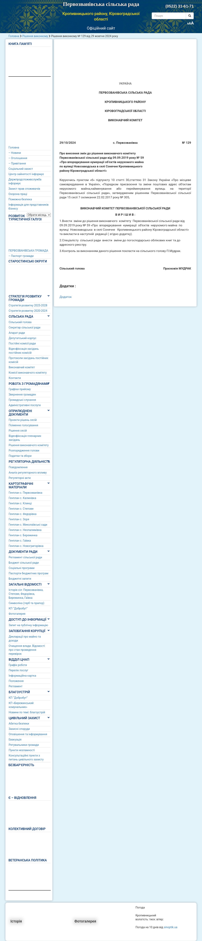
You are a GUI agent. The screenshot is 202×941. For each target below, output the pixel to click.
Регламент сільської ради (25, 557)
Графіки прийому (20, 389)
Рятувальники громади (24, 744)
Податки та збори (20, 455)
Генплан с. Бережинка (23, 535)
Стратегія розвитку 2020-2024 (28, 310)
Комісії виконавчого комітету (28, 372)
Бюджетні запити (20, 578)
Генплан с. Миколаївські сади (28, 524)
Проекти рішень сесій (23, 420)
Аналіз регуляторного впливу (28, 472)
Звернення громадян (22, 394)
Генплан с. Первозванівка (25, 492)
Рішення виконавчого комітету (29, 445)
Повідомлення (18, 467)
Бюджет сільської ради (24, 562)
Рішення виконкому (35, 36)
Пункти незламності (22, 750)
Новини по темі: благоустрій (27, 712)
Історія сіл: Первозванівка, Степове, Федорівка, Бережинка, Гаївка (26, 593)
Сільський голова (20, 322)
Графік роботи (18, 665)
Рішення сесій (18, 430)
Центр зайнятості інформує (26, 174)
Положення (16, 681)
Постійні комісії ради (22, 343)
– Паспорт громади (21, 255)
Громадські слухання (22, 399)
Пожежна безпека (20, 199)
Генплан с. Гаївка (20, 540)
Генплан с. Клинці (20, 503)
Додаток (66, 297)
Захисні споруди (19, 728)
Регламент (15, 686)
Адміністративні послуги (25, 405)
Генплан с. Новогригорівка (26, 545)
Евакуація (15, 739)
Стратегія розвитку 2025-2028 (28, 305)
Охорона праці (17, 194)
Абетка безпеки (19, 723)
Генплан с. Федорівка (22, 514)
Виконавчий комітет (22, 367)
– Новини (14, 152)
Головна (13, 36)
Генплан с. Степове (21, 508)
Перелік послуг (18, 670)
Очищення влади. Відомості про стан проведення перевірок (27, 649)
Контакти (15, 378)
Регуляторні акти (20, 477)
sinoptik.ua (170, 927)
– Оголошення (17, 158)
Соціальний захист (20, 168)
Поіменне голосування (23, 425)
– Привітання (17, 163)
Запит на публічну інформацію (28, 625)
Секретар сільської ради (24, 327)
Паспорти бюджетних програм (28, 573)
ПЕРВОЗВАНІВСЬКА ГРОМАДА (28, 250)
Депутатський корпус (22, 338)
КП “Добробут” (18, 608)
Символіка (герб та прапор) (26, 603)
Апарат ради (17, 332)
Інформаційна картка (22, 675)
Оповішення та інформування (28, 734)
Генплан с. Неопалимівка (25, 530)
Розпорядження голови (24, 450)
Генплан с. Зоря (19, 519)
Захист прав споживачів (24, 188)
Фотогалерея (17, 613)
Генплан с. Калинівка (22, 498)
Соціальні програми (22, 568)
